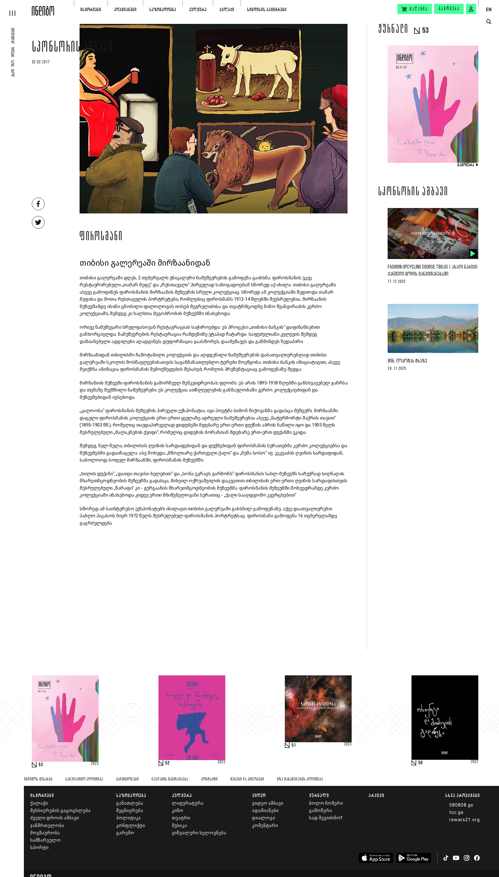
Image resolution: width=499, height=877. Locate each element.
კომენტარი (265, 825)
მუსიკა (179, 825)
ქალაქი (226, 9)
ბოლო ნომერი (326, 803)
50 (420, 763)
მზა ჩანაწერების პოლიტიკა (300, 779)
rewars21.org (464, 819)
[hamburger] (16, 8)
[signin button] (471, 9)
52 (167, 763)
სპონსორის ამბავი (72, 48)
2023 (95, 764)
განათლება (129, 803)
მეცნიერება (129, 810)
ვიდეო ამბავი (268, 803)
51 (294, 745)
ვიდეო (259, 795)
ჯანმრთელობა (47, 825)
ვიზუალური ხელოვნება (199, 833)
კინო (177, 810)
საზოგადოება (162, 9)
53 (41, 764)
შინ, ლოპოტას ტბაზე (407, 361)
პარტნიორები (127, 779)
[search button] (488, 22)
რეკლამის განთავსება (169, 779)
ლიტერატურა (188, 803)
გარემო (125, 833)
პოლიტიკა (128, 818)
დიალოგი (263, 818)
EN (489, 9)
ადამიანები (125, 9)
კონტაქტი (209, 779)
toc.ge (456, 812)
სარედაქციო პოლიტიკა (84, 779)
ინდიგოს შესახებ (38, 779)
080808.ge (461, 805)
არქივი (376, 795)
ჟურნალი (319, 795)
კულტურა (198, 9)
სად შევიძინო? (325, 818)
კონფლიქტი (130, 825)
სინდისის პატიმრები (266, 9)
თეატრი (181, 818)
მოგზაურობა (45, 833)
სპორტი (39, 847)
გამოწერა (449, 8)
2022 (474, 762)
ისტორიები (90, 9)
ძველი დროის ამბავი (54, 818)
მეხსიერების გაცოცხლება (60, 810)
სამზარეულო (45, 840)
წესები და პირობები (247, 779)
